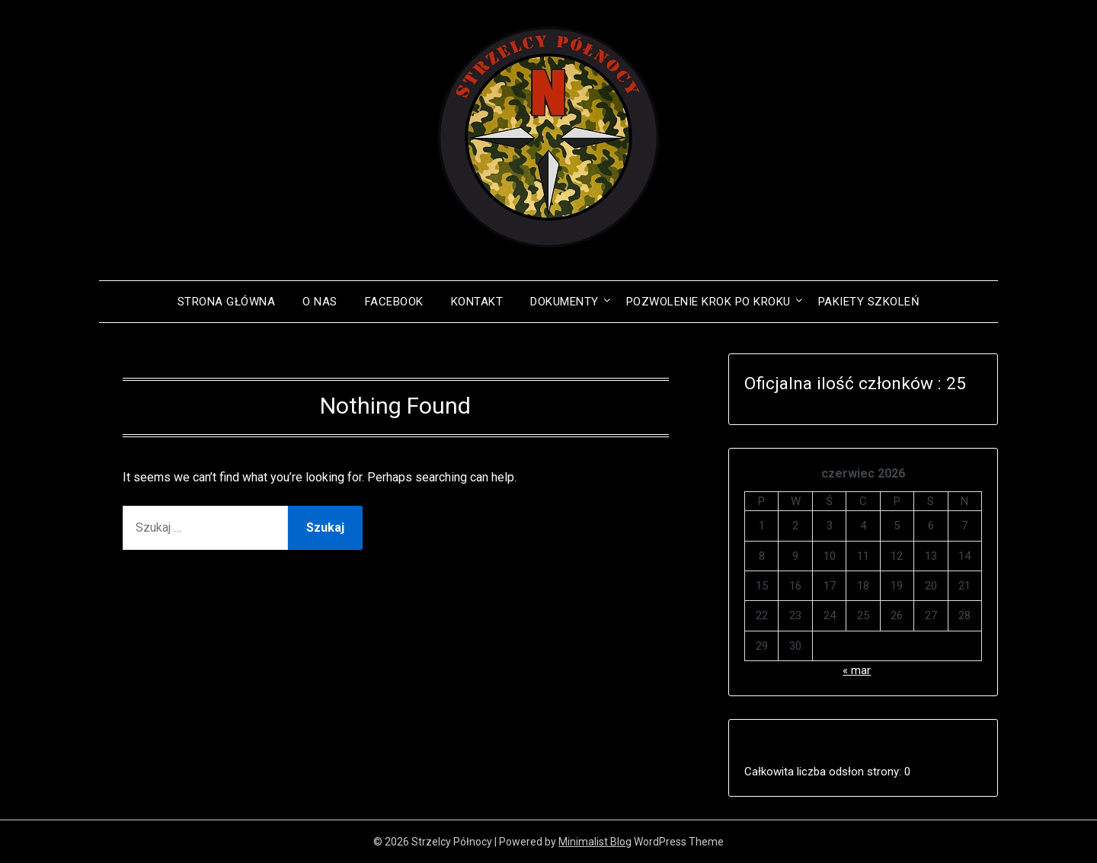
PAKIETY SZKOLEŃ (869, 301)
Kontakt (477, 301)
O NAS (319, 301)
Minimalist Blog (595, 842)
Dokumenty (564, 301)
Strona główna (227, 301)
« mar (857, 670)
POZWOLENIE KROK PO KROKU (708, 301)
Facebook (394, 301)
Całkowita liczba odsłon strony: (824, 771)
